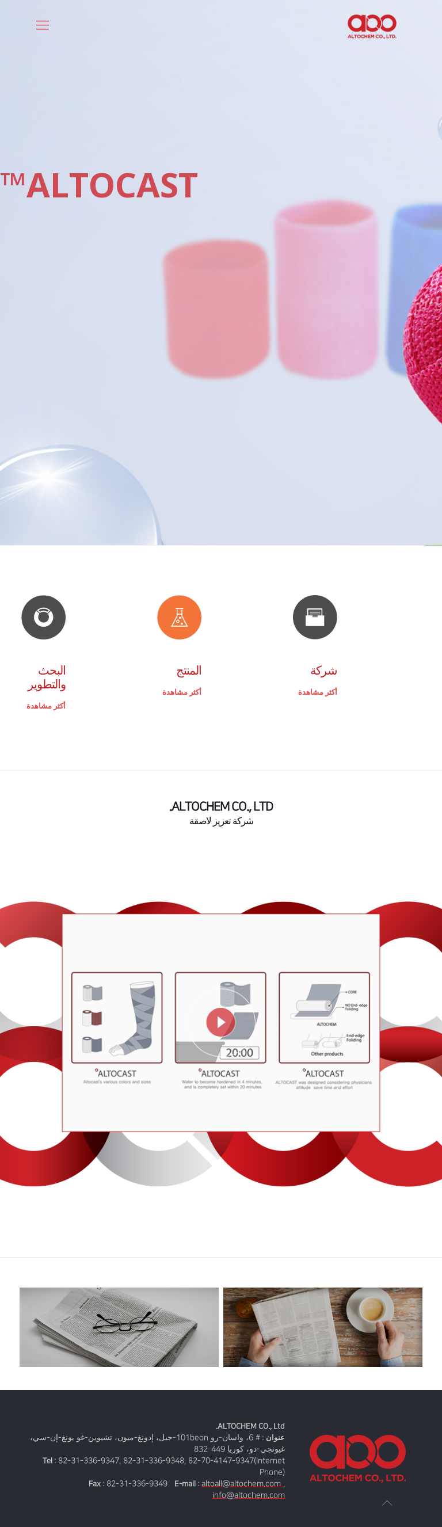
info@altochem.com (248, 1495)
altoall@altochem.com (242, 1483)
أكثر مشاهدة (317, 692)
